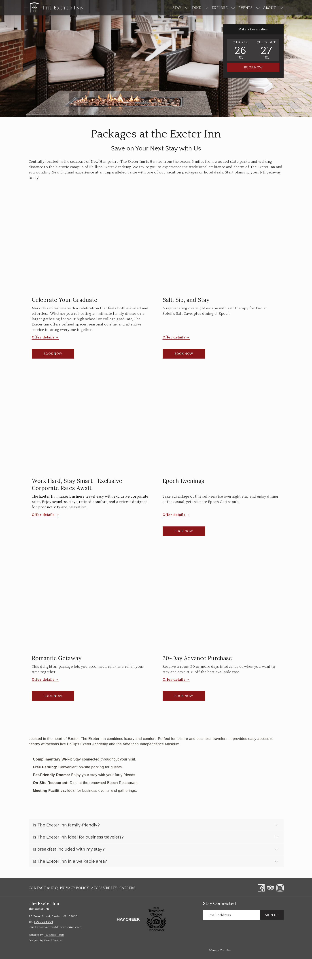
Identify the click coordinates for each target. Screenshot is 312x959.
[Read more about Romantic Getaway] (90, 602)
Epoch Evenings (183, 480)
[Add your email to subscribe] (231, 915)
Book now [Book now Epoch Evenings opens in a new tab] (183, 531)
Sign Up (271, 915)
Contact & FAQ (43, 888)
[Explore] (220, 7)
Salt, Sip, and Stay (186, 299)
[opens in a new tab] (128, 919)
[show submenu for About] (281, 7)
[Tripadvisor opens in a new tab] (270, 887)
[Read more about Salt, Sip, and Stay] (221, 244)
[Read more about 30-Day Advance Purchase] (221, 602)
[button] (240, 50)
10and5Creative (53, 940)
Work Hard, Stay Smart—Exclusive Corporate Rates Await (77, 484)
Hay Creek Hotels (54, 935)
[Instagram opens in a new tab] (280, 887)
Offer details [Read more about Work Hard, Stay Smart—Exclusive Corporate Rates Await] (43, 515)
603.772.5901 (43, 921)
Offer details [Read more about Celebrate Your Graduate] (43, 337)
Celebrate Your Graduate (64, 299)
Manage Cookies (220, 950)
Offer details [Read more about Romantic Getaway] (43, 680)
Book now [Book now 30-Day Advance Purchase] (183, 696)
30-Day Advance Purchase (197, 658)
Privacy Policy (74, 888)
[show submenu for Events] (258, 7)
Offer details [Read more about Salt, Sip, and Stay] (174, 337)
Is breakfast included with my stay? (156, 849)
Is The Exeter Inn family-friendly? (156, 825)
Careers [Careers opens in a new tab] (127, 888)
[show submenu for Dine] (206, 7)
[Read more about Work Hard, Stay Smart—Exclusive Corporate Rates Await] (90, 425)
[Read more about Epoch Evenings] (221, 425)
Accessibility (104, 888)
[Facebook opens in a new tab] (261, 887)
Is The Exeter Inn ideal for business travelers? (156, 837)
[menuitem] (44, 887)
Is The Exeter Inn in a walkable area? (156, 861)
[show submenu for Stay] (187, 7)
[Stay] (177, 7)
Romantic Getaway (56, 658)
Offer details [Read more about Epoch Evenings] (174, 515)
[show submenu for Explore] (233, 7)
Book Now (253, 67)
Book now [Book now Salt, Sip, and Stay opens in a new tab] (183, 354)
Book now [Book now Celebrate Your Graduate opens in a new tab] (53, 354)
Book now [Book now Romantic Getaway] (53, 696)
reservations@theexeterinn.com (59, 927)
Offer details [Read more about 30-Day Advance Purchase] (174, 680)
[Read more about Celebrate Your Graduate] (90, 244)
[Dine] (196, 7)
